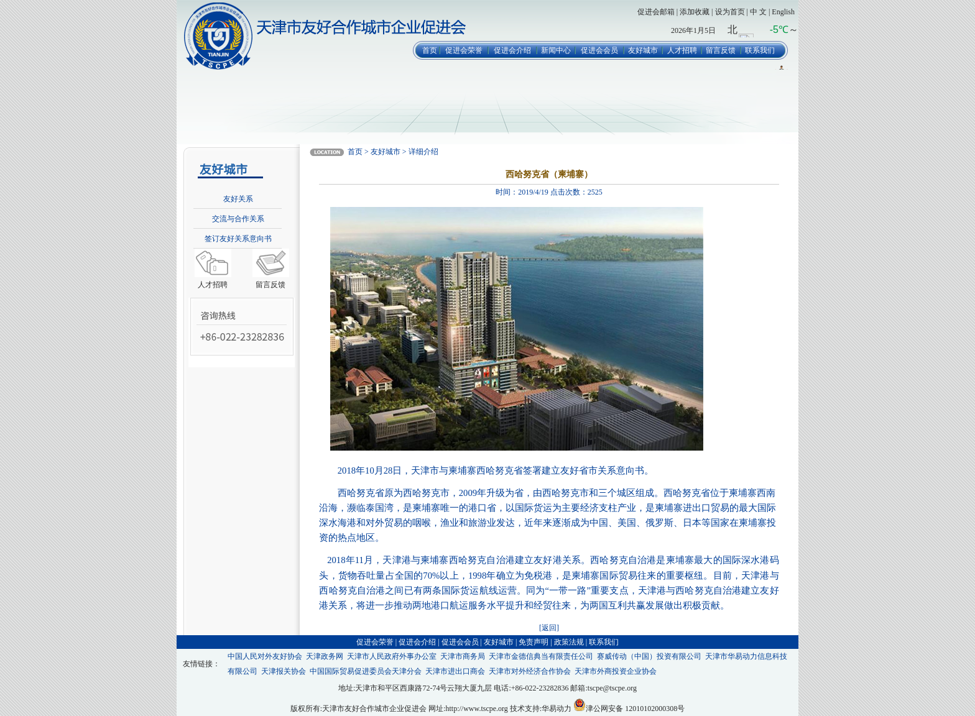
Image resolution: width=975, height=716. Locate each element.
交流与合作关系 (238, 218)
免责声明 (533, 642)
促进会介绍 (512, 50)
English (783, 11)
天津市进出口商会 (455, 671)
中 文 (758, 11)
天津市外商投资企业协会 (616, 671)
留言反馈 (721, 50)
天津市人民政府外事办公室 (392, 656)
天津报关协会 (283, 671)
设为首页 (730, 11)
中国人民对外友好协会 (265, 656)
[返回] (549, 627)
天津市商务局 (462, 656)
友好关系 (238, 199)
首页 (429, 50)
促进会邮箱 (656, 11)
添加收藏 (694, 11)
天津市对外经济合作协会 (530, 671)
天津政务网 (324, 656)
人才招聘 (682, 50)
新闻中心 (556, 50)
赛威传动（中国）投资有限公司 (649, 656)
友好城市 (643, 50)
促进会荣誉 (464, 50)
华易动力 (556, 708)
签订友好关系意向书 (238, 238)
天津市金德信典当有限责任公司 (541, 656)
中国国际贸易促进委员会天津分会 (366, 671)
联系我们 (760, 50)
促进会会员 (599, 50)
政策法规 (569, 642)
